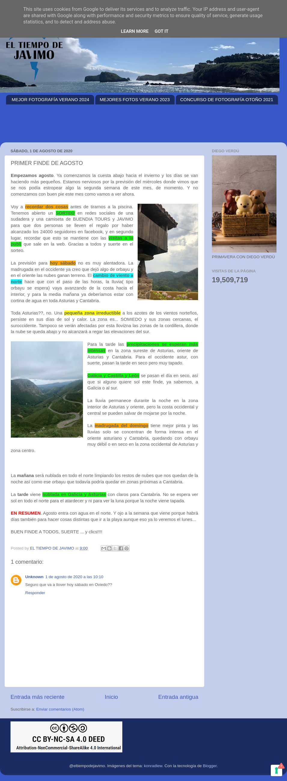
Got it (161, 31)
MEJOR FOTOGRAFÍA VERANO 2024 (50, 99)
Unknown (34, 577)
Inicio (111, 697)
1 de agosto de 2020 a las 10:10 (74, 577)
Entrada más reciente (38, 697)
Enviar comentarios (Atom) (60, 709)
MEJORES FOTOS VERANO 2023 (135, 99)
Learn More (134, 31)
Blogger (210, 766)
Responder (35, 592)
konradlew (153, 766)
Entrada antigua (178, 697)
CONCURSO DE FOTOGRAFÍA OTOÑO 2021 (226, 99)
